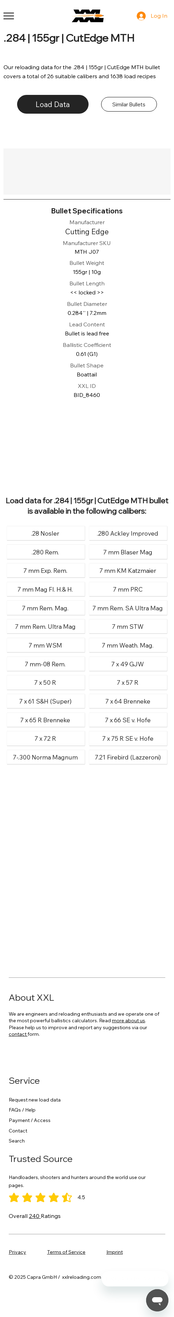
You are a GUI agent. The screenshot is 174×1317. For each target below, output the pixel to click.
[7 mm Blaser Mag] (128, 552)
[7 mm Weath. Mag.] (128, 645)
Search (17, 1141)
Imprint (114, 1252)
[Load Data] (53, 104)
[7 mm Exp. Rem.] (45, 570)
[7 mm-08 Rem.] (45, 664)
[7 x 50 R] (45, 682)
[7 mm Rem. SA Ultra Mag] (128, 608)
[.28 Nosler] (45, 533)
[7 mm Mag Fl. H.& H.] (45, 589)
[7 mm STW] (128, 626)
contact (18, 1034)
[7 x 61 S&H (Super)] (45, 701)
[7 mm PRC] (128, 589)
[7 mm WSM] (45, 645)
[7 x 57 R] (128, 682)
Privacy (17, 1252)
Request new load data (35, 1100)
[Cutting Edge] (87, 232)
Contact (18, 1131)
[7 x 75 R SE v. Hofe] (128, 738)
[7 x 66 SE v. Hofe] (128, 720)
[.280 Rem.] (45, 552)
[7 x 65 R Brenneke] (45, 720)
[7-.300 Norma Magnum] (45, 757)
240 (35, 1215)
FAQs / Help (22, 1110)
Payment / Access (30, 1120)
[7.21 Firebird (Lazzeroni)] (128, 757)
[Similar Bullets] (129, 104)
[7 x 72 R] (45, 738)
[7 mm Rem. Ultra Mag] (45, 626)
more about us (128, 1020)
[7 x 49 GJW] (128, 664)
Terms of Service (66, 1252)
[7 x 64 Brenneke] (128, 701)
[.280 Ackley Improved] (128, 533)
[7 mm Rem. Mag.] (45, 608)
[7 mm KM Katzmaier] (128, 570)
